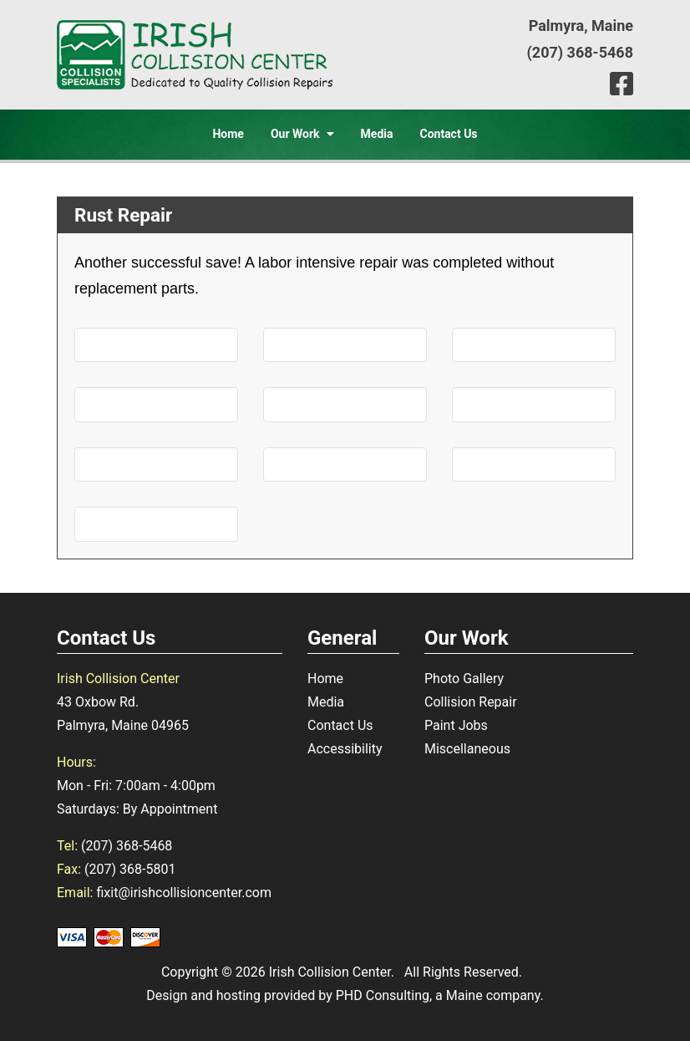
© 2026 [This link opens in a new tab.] (243, 972)
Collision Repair (470, 702)
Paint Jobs (456, 725)
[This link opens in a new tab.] (621, 84)
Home (227, 133)
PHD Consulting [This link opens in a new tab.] (382, 995)
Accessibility (345, 749)
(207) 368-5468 (580, 52)
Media (377, 133)
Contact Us (448, 133)
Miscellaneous (467, 749)
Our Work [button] (302, 133)
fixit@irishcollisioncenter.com (183, 893)
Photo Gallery (464, 678)
